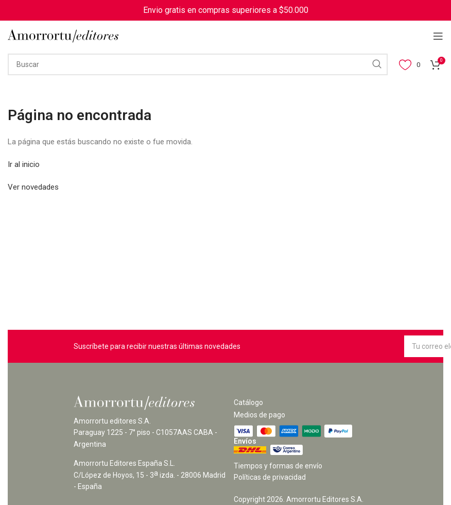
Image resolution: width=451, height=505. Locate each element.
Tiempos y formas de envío (278, 466)
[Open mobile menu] (438, 36)
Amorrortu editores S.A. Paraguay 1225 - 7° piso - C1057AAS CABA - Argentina (145, 432)
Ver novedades (33, 187)
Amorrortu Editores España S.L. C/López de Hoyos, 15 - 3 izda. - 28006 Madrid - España (150, 475)
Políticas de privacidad (270, 477)
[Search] (198, 64)
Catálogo (248, 402)
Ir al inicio (24, 164)
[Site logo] (63, 35)
